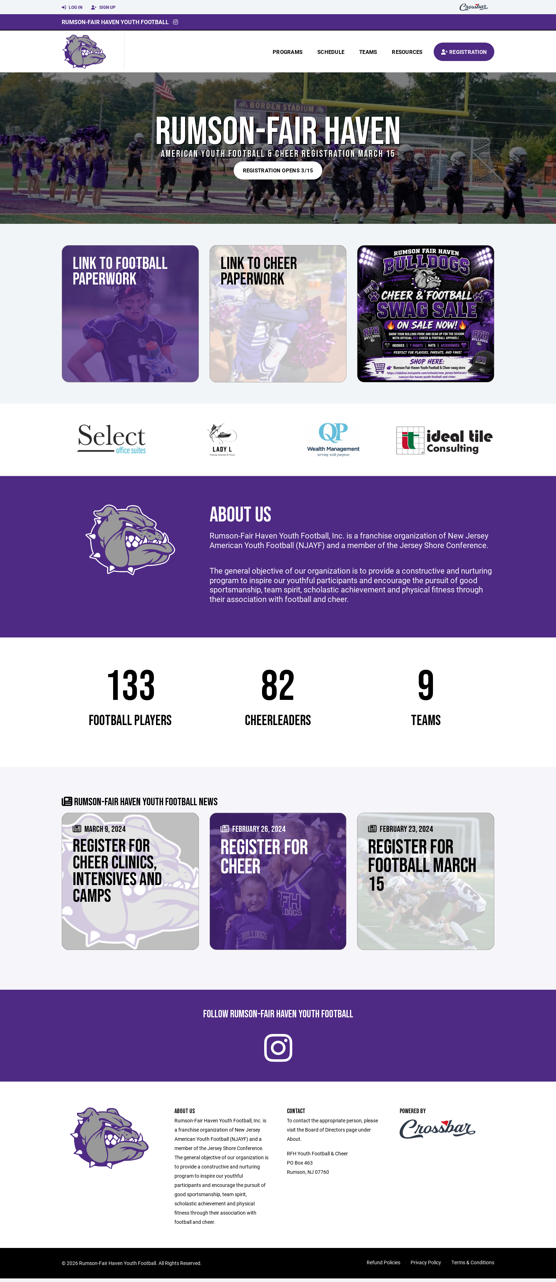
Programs (287, 51)
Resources (407, 51)
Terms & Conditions (472, 1265)
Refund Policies (383, 1265)
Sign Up (103, 7)
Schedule (330, 51)
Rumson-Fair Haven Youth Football (115, 22)
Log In (72, 7)
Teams (368, 51)
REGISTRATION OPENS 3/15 (278, 170)
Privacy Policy (426, 1265)
